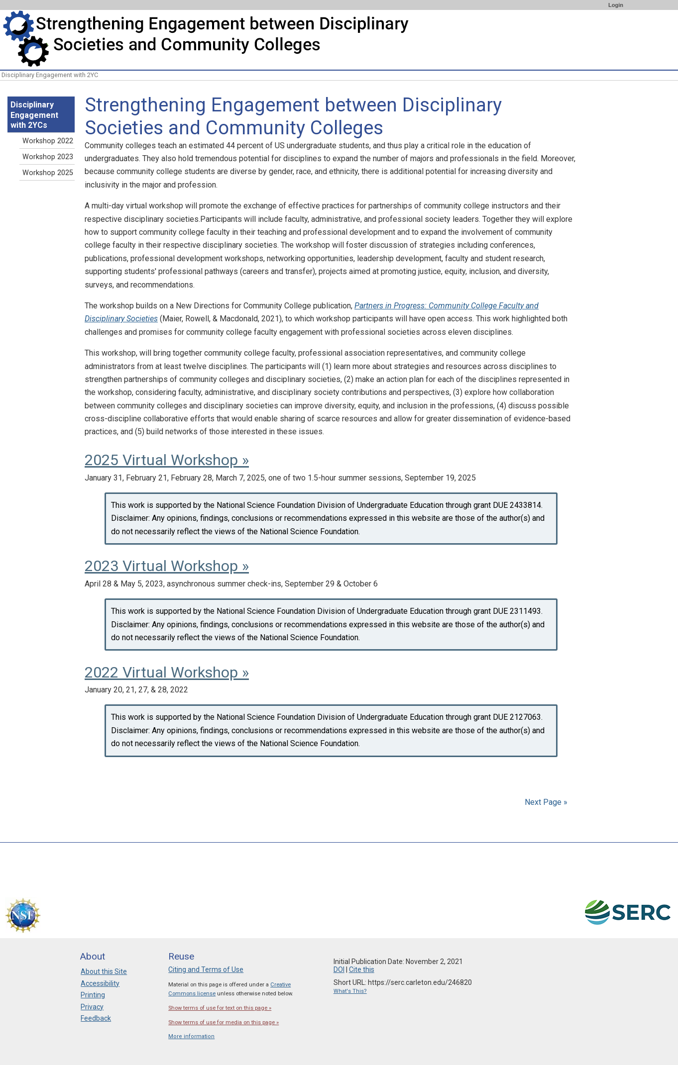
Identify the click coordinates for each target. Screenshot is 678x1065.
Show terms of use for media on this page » (223, 1022)
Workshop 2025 (47, 173)
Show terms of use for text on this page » (219, 1008)
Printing (93, 995)
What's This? (350, 991)
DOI (339, 969)
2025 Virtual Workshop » (167, 460)
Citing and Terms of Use (205, 969)
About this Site (104, 971)
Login (615, 5)
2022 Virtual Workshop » (167, 672)
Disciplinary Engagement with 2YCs (34, 115)
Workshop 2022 (47, 141)
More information (191, 1036)
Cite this (361, 969)
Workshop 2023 (47, 157)
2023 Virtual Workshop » (167, 566)
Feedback (96, 1018)
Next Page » (545, 802)
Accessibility (100, 983)
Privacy (92, 1007)
